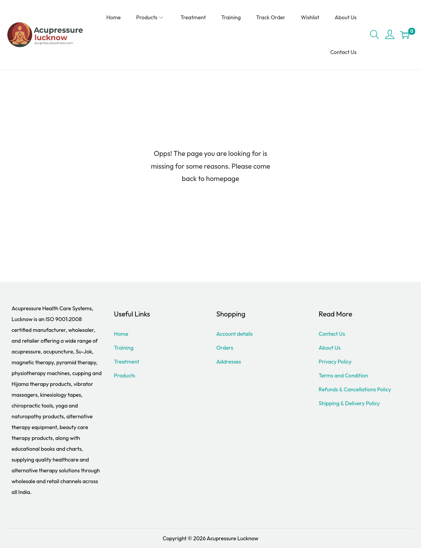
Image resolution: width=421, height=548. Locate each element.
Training (124, 347)
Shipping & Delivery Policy (349, 403)
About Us (330, 347)
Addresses (228, 361)
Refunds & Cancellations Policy (355, 389)
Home (121, 333)
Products (124, 375)
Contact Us (332, 333)
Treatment (126, 361)
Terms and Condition (343, 375)
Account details (234, 333)
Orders (224, 347)
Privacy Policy (335, 361)
